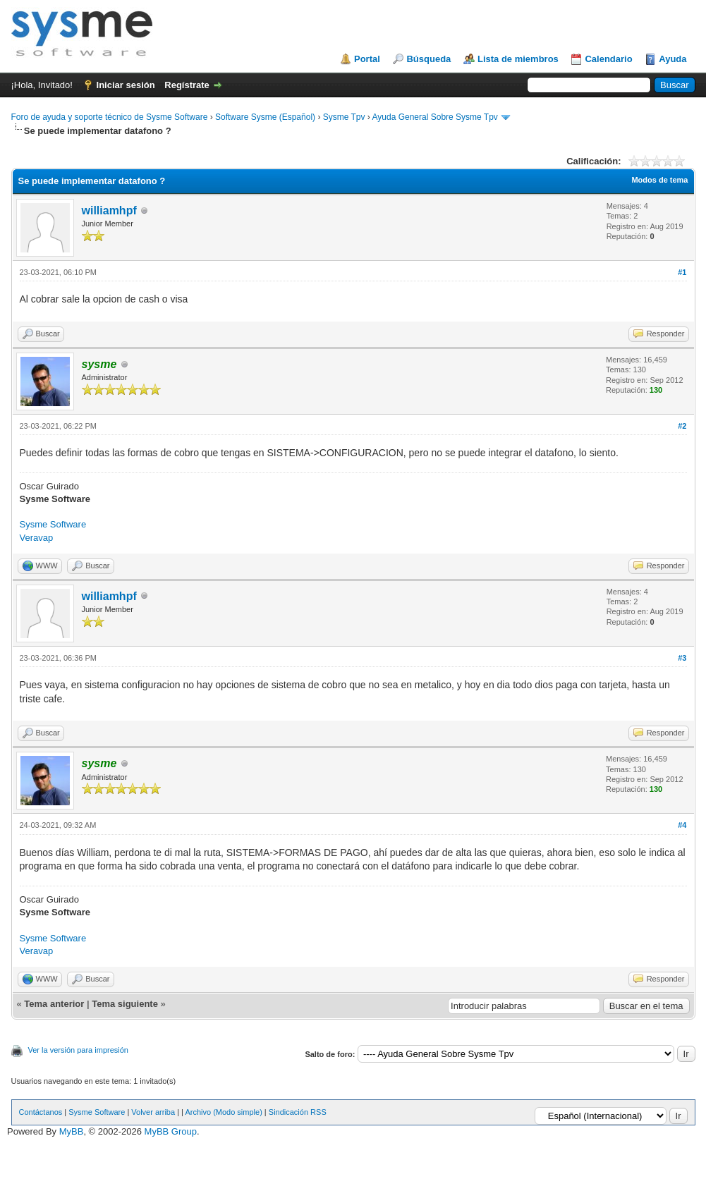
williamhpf (109, 210)
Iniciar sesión (126, 85)
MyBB (71, 1131)
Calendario (608, 59)
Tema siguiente (125, 1003)
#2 (682, 426)
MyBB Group (171, 1131)
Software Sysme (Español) (265, 117)
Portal (367, 59)
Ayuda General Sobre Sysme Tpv (435, 117)
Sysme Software (53, 524)
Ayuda (672, 59)
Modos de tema (659, 180)
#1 (682, 272)
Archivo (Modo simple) (223, 1112)
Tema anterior (54, 1003)
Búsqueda (428, 59)
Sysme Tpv (344, 117)
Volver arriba (153, 1112)
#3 (682, 658)
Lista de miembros (518, 59)
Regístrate (186, 85)
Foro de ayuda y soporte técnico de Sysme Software (109, 117)
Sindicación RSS (298, 1112)
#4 (682, 825)
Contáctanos (41, 1112)
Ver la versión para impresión (78, 1050)
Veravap (37, 537)
